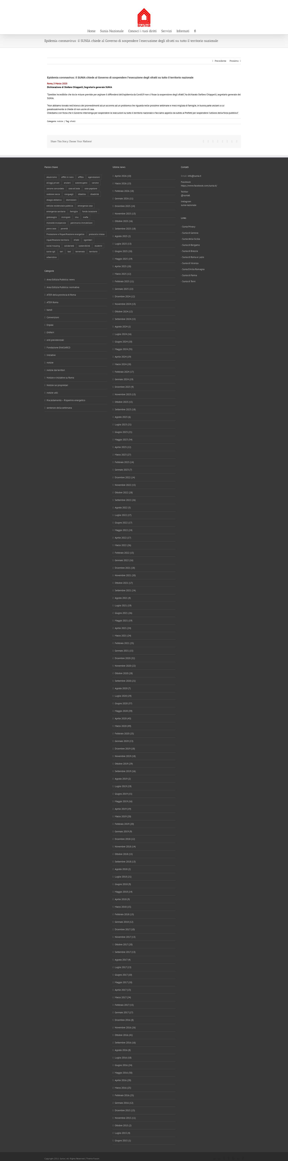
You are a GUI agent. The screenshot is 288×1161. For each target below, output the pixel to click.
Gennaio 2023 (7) (123, 469)
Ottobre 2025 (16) (124, 221)
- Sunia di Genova (189, 232)
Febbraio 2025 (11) (124, 281)
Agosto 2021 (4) (123, 598)
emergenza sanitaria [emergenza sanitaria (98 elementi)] (55, 211)
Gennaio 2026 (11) (124, 198)
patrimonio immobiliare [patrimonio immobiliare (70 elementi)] (81, 222)
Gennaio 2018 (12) (124, 921)
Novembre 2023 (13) (125, 394)
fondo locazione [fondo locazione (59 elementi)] (89, 211)
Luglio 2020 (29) (123, 695)
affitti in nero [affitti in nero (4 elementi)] (67, 177)
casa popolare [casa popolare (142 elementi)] (90, 188)
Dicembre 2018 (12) (125, 839)
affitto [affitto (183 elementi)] (81, 177)
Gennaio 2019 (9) (123, 831)
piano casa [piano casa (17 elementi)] (51, 228)
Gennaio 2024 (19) (124, 379)
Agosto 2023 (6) (123, 417)
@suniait (185, 195)
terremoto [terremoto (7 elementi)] (80, 251)
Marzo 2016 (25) (123, 1087)
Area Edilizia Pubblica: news (61, 279)
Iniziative (51, 355)
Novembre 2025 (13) (125, 213)
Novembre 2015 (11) (125, 1117)
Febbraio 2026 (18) (124, 191)
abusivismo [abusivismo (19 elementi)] (51, 177)
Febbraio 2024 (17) (124, 371)
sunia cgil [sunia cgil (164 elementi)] (50, 251)
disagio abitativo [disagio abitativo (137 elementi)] (54, 199)
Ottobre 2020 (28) (124, 673)
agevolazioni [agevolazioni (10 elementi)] (94, 177)
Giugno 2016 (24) (123, 1065)
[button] (195, 30)
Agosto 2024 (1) (123, 326)
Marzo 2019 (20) (123, 816)
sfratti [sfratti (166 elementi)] (76, 239)
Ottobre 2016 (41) (124, 1035)
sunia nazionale (188, 205)
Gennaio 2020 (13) (124, 741)
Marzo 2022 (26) (123, 545)
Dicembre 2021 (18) (125, 567)
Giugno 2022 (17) (123, 522)
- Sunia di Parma (189, 275)
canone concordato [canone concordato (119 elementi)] (55, 188)
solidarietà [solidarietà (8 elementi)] (69, 245)
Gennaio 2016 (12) (124, 1102)
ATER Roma (52, 302)
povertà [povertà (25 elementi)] (64, 228)
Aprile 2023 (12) (123, 447)
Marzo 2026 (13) (123, 183)
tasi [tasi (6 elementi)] (69, 251)
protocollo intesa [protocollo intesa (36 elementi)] (97, 234)
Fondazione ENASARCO (58, 347)
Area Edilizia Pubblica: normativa (63, 287)
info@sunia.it (281, 4)
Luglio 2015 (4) (122, 1133)
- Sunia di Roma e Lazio (192, 257)
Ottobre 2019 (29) (124, 763)
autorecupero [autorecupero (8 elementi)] (81, 182)
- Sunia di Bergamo (190, 245)
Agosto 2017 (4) (123, 959)
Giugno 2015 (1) (123, 1140)
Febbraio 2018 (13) (124, 914)
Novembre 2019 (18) (125, 756)
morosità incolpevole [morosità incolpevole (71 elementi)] (56, 222)
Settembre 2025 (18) (125, 228)
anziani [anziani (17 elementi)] (67, 182)
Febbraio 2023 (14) (124, 462)
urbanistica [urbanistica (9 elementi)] (51, 257)
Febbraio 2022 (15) (124, 552)
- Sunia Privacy (188, 226)
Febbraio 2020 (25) (124, 733)
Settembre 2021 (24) (125, 590)
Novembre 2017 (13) (125, 937)
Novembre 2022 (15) (125, 485)
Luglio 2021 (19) (123, 605)
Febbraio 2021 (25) (124, 643)
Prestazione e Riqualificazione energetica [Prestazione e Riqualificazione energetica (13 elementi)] (65, 234)
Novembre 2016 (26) (125, 1027)
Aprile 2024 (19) (123, 356)
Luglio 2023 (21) (123, 424)
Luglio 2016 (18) (123, 1057)
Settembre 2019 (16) (125, 771)
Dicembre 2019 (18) (125, 748)
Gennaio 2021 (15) (124, 650)
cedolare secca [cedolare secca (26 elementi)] (53, 194)
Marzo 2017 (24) (123, 997)
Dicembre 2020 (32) (125, 658)
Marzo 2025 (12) (123, 273)
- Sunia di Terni (188, 281)
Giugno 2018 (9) (123, 884)
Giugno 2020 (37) (123, 703)
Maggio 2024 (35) (123, 349)
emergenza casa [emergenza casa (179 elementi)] (85, 205)
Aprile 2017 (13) (123, 989)
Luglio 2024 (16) (123, 334)
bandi (49, 309)
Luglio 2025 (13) (123, 243)
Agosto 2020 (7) (123, 688)
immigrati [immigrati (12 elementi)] (65, 217)
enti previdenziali (55, 340)
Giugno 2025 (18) (123, 251)
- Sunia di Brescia (189, 251)
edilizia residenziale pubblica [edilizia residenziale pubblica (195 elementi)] (59, 205)
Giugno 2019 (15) (123, 793)
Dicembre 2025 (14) (125, 206)
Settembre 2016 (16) (125, 1042)
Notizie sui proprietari (57, 385)
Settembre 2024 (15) (125, 319)
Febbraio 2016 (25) (124, 1095)
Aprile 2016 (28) (123, 1080)
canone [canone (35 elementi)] (95, 182)
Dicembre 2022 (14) (125, 477)
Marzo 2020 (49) (123, 726)
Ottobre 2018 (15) (124, 854)
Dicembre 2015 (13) (125, 1110)
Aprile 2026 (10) (123, 175)
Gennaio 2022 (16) (124, 560)
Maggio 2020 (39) (123, 711)
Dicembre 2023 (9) (124, 386)
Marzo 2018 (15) (123, 906)
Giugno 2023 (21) (123, 432)
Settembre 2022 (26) (125, 500)
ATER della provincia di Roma (61, 294)
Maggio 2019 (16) (123, 801)
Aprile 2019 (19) (123, 808)
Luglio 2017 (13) (123, 967)
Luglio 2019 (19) (123, 786)
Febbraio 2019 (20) (124, 824)
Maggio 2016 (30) (123, 1072)
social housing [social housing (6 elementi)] (53, 245)
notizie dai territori (56, 370)
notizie (60, 121)
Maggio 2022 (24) (123, 530)
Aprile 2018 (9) (122, 899)
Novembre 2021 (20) (125, 575)
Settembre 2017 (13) (125, 952)
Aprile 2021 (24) (123, 628)
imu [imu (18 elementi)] (76, 217)
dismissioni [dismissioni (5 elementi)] (71, 199)
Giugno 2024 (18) (123, 341)
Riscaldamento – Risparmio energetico (66, 400)
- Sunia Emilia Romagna (192, 269)
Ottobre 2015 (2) (123, 1125)
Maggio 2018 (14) (123, 891)
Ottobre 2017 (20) (124, 944)
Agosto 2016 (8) (123, 1050)
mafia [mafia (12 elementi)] (85, 217)
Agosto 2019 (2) (123, 778)
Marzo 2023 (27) (123, 454)
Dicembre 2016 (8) (124, 1020)
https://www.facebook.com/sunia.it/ (199, 185)
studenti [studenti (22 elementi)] (98, 245)
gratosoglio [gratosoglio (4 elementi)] (51, 217)
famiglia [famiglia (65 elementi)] (74, 211)
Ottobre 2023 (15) (124, 401)
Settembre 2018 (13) (125, 861)
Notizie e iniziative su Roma (60, 377)
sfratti (72, 121)
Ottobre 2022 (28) (124, 492)
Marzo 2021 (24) (123, 635)
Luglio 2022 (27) (123, 515)
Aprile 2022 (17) (123, 537)
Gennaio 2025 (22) (124, 288)
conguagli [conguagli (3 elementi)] (68, 194)
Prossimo (234, 60)
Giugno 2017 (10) (123, 974)
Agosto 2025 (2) (123, 236)
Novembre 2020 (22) (125, 665)
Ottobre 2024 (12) (124, 311)
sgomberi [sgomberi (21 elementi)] (88, 239)
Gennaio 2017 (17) (124, 1012)
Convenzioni (53, 317)
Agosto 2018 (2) (123, 869)
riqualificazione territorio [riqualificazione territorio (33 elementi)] (57, 239)
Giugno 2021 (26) (123, 613)
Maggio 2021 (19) (123, 620)
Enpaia (50, 324)
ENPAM (50, 332)
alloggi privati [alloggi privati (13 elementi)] (52, 182)
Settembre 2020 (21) (125, 680)
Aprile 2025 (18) (123, 266)
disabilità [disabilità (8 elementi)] (94, 194)
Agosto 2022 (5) (123, 507)
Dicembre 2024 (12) (125, 296)
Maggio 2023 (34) (123, 439)
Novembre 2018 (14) (125, 846)
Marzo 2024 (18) (123, 364)
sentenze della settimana (59, 407)
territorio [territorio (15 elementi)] (93, 251)
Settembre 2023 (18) (125, 409)
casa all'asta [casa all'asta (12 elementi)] (74, 188)
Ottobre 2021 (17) (124, 582)
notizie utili (52, 392)
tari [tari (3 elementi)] (61, 251)
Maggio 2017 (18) (123, 982)
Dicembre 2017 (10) (125, 929)
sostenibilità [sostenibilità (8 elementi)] (84, 245)
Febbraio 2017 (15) (124, 1004)
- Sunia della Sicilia (190, 239)
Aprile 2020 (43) (123, 718)
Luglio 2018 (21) (123, 876)
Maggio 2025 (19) (123, 258)
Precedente (220, 60)
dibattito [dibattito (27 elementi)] (82, 194)
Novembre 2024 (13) (125, 304)
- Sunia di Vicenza (189, 263)
